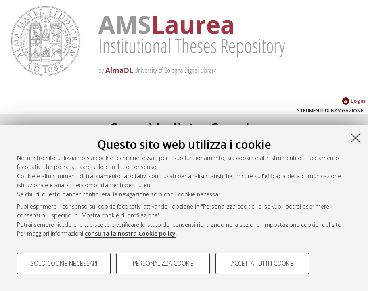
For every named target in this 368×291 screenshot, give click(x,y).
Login (353, 100)
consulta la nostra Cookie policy (130, 233)
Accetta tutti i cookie (262, 263)
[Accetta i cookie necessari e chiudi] (355, 137)
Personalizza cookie (163, 263)
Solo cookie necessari (64, 263)
